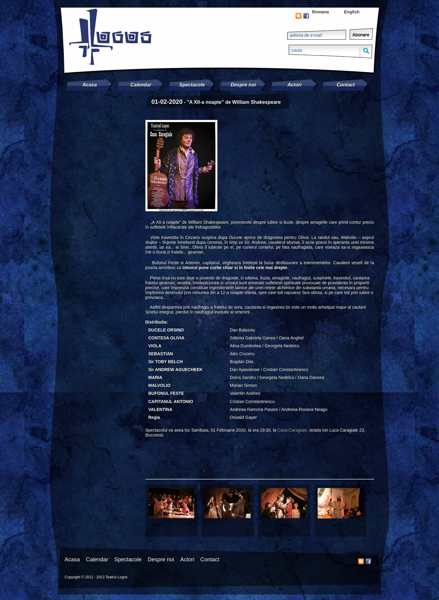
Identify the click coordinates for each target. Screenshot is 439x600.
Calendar (140, 84)
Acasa (89, 84)
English (352, 11)
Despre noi (243, 84)
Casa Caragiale (292, 430)
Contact (346, 84)
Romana (320, 11)
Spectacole (192, 84)
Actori (294, 84)
